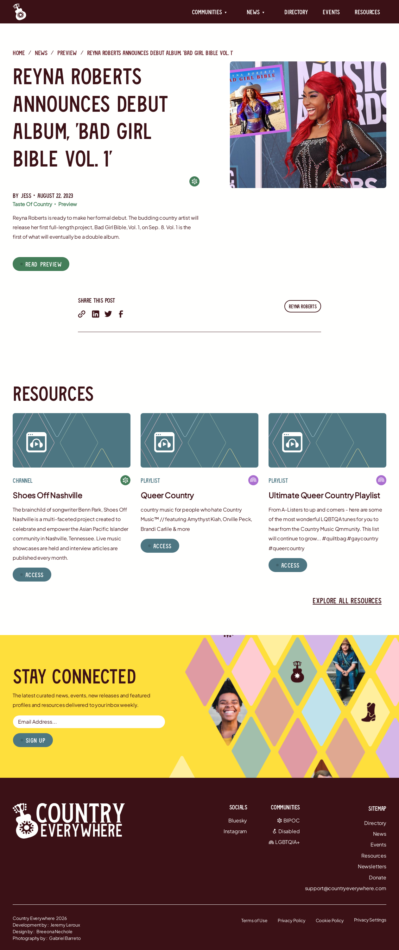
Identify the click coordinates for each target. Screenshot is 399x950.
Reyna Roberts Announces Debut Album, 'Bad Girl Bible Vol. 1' (160, 52)
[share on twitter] (108, 314)
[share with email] (82, 314)
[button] (209, 12)
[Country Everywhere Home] (19, 11)
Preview (67, 52)
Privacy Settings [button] (370, 919)
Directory (296, 12)
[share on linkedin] (96, 314)
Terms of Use (254, 920)
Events (331, 12)
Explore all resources (347, 600)
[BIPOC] (194, 181)
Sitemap (377, 808)
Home (19, 52)
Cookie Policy (330, 920)
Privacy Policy (292, 920)
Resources (367, 12)
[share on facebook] (121, 314)
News (41, 52)
